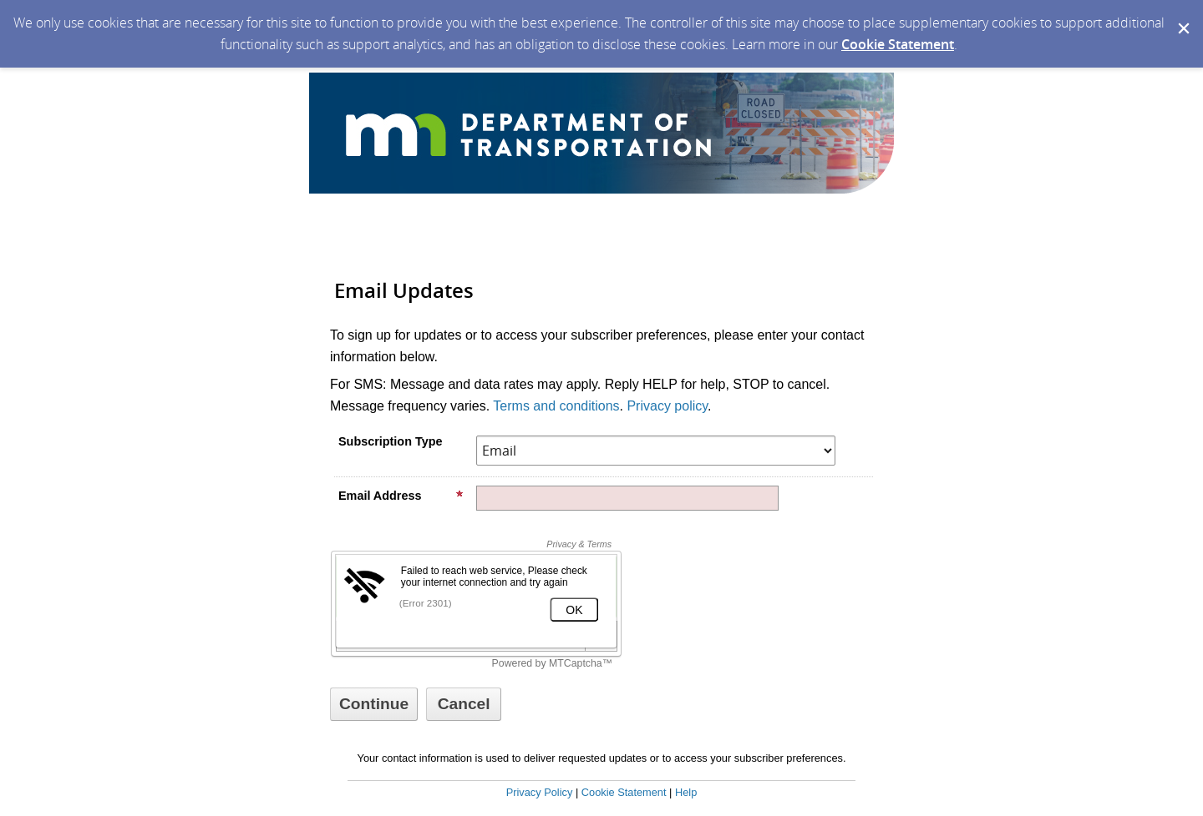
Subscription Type (390, 441)
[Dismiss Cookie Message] (1182, 16)
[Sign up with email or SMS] (374, 704)
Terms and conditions (556, 406)
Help (686, 792)
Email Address (401, 495)
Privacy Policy (539, 792)
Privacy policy (667, 406)
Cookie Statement (897, 44)
